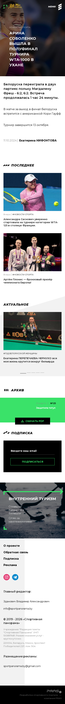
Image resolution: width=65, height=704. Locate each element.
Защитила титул (45, 407)
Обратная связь (15, 552)
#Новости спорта (22, 214)
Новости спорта (19, 27)
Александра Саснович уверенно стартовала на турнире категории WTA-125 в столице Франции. (30, 222)
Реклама (10, 565)
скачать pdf (34, 421)
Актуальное (16, 304)
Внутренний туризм (32, 498)
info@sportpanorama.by (17, 608)
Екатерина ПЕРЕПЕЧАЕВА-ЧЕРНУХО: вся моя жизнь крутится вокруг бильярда (30, 360)
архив (13, 390)
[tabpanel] (32, 340)
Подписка (11, 558)
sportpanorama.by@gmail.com (22, 666)
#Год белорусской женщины (20, 353)
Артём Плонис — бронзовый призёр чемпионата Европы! (27, 281)
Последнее (18, 165)
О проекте (11, 545)
